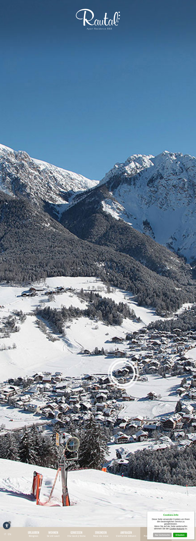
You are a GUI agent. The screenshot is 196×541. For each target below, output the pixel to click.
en (9, 534)
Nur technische (162, 535)
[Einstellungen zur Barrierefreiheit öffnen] (6, 525)
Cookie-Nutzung (176, 528)
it (5, 534)
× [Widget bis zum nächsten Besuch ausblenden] (9, 522)
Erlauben (180, 535)
